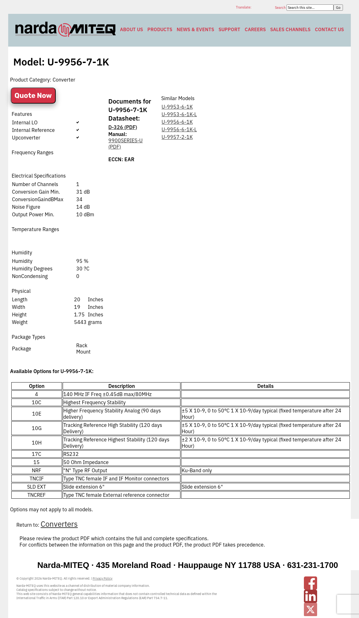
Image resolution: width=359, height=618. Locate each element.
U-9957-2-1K (177, 137)
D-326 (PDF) (122, 127)
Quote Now (33, 95)
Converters (59, 524)
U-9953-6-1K (177, 107)
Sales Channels (290, 29)
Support (229, 29)
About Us (131, 29)
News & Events (195, 29)
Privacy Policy (102, 578)
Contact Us (329, 29)
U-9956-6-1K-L (179, 129)
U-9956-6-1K (177, 122)
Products (159, 29)
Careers (255, 29)
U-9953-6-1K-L (179, 114)
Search (281, 7)
